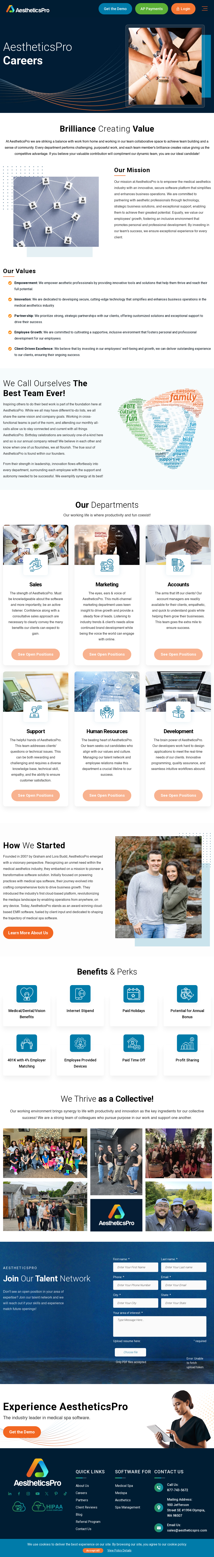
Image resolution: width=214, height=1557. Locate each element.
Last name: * (169, 1259)
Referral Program (88, 1522)
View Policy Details (119, 1550)
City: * (117, 1295)
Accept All (93, 1550)
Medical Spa (124, 1486)
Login (183, 9)
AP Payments (152, 9)
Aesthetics (123, 1500)
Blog (79, 1514)
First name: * (121, 1259)
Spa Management (127, 1507)
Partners (82, 1500)
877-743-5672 (177, 1490)
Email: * (166, 1277)
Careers (81, 1493)
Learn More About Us (28, 932)
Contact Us (83, 1529)
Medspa (121, 1493)
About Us (82, 1486)
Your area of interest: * (128, 1313)
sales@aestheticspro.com (187, 1530)
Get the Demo (22, 1431)
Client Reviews (86, 1507)
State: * (166, 1295)
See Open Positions (35, 654)
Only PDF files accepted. (131, 1362)
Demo (115, 8)
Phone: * (118, 1277)
